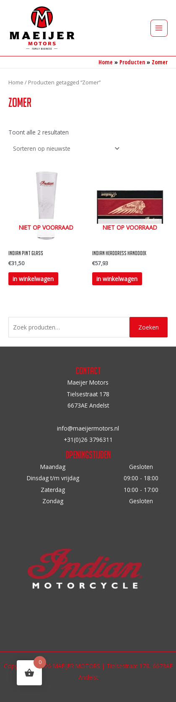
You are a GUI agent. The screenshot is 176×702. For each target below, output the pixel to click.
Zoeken (148, 327)
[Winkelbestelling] (65, 148)
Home (15, 82)
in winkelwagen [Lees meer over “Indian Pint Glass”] (33, 279)
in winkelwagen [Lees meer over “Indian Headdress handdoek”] (116, 279)
